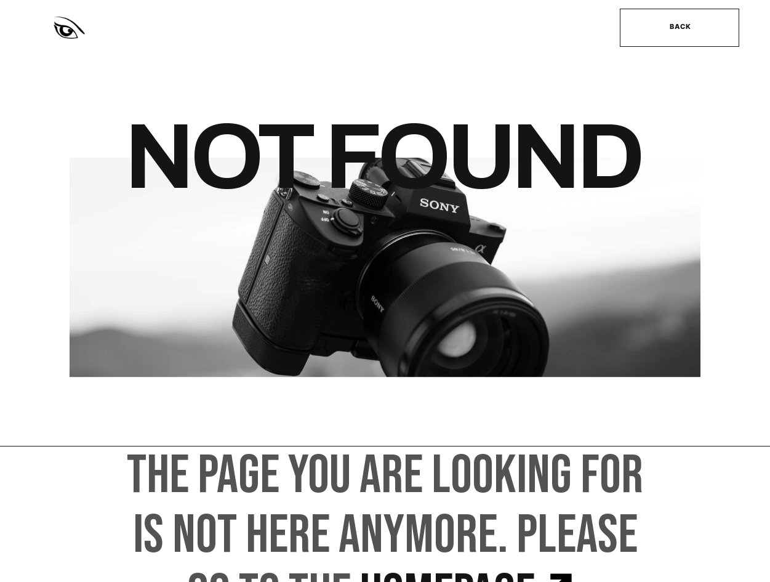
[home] (165, 28)
